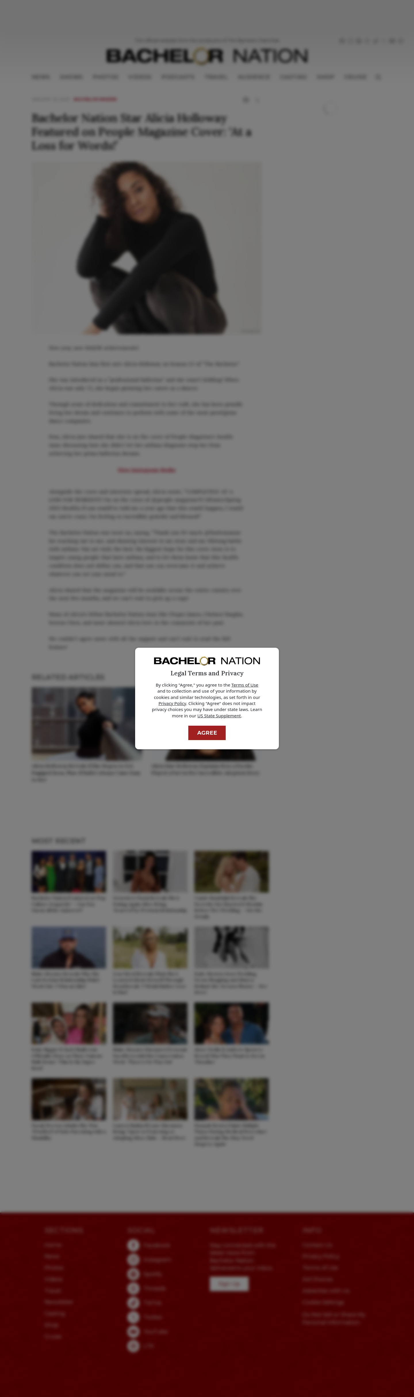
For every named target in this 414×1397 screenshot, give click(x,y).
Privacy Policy (172, 703)
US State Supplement (219, 715)
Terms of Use (244, 685)
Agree (207, 732)
